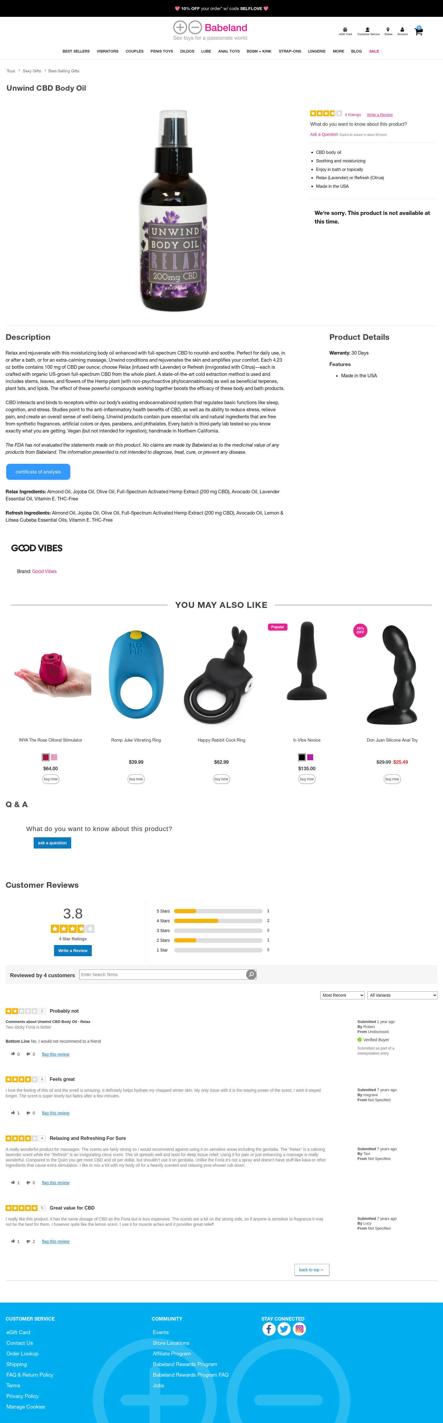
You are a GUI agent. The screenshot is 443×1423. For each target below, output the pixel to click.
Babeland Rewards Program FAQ (190, 1375)
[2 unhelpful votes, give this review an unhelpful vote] (29, 1242)
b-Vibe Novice (307, 740)
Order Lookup (22, 1353)
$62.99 (221, 762)
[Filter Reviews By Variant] (402, 995)
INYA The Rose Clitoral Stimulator (50, 740)
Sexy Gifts (32, 70)
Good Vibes (44, 571)
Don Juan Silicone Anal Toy (392, 740)
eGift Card (18, 1332)
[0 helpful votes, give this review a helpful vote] (14, 1054)
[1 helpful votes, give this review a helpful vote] (14, 1113)
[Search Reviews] (167, 975)
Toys (11, 70)
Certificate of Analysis (38, 472)
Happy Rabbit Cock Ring (221, 740)
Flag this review (55, 1054)
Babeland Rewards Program (185, 1364)
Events (161, 1332)
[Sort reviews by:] (342, 995)
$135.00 (307, 768)
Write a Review (380, 114)
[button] (45, 757)
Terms (13, 1385)
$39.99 (136, 762)
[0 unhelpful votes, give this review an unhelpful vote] (29, 1054)
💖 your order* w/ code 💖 (222, 8)
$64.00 (50, 768)
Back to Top (311, 1269)
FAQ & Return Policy (29, 1375)
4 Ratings (353, 114)
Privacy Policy (22, 1396)
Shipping (16, 1364)
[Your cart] (418, 31)
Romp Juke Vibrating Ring (136, 740)
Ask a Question (324, 134)
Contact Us (19, 1343)
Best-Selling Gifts (63, 70)
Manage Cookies (25, 1407)
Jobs (158, 1385)
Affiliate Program (172, 1353)
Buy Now (51, 779)
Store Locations (171, 1343)
